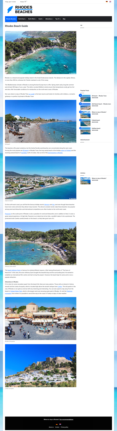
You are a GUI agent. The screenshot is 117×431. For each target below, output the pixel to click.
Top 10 (57, 19)
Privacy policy (64, 427)
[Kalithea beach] (85, 130)
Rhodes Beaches (11, 19)
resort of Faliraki (66, 150)
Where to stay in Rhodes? (99, 112)
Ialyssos (46, 204)
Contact (57, 427)
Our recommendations (66, 419)
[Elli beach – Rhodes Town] (85, 98)
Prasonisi (8, 214)
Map (64, 19)
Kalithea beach (96, 128)
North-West (31, 19)
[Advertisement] (77, 10)
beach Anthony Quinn (14, 270)
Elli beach (26, 150)
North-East (21, 19)
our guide (31, 94)
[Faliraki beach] (85, 122)
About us (51, 427)
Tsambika (24, 153)
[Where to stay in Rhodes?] (85, 114)
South (40, 19)
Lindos (60, 286)
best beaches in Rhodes (55, 153)
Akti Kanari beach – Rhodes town (101, 104)
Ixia (53, 204)
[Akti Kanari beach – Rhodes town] (85, 106)
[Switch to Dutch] (110, 2)
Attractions (48, 19)
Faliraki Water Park (16, 291)
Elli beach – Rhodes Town (99, 96)
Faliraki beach (96, 120)
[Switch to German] (106, 2)
